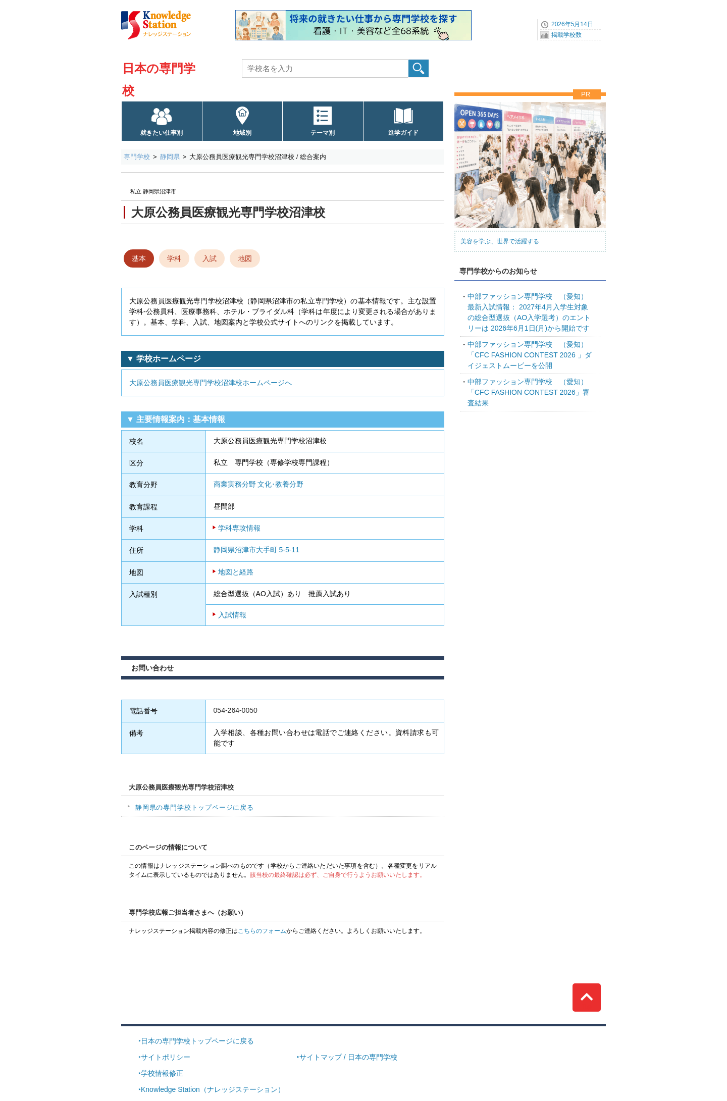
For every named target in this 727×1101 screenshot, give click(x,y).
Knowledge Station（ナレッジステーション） (213, 1089)
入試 (209, 258)
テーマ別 (322, 132)
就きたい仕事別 (161, 132)
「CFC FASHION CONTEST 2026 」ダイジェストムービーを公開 (530, 355)
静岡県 (170, 157)
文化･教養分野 (280, 484)
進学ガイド (403, 132)
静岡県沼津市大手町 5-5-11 (256, 550)
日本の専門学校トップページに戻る (197, 1041)
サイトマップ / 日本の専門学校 (348, 1057)
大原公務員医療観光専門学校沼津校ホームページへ (210, 383)
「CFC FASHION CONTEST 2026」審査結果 (529, 392)
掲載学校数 (566, 34)
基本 (139, 258)
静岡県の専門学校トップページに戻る (194, 807)
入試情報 (232, 615)
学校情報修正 (162, 1073)
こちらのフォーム (262, 930)
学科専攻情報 (239, 528)
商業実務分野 (235, 484)
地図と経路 (235, 572)
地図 (245, 258)
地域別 (242, 132)
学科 (174, 258)
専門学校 (137, 157)
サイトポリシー (165, 1057)
